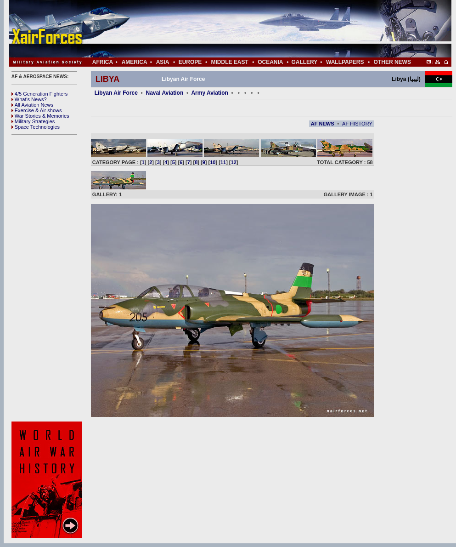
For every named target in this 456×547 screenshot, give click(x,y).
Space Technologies (35, 127)
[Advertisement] (257, 28)
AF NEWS (322, 123)
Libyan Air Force (116, 93)
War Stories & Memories (40, 116)
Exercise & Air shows (36, 110)
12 (233, 162)
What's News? (29, 99)
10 (212, 162)
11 (223, 162)
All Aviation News (32, 105)
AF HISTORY (357, 123)
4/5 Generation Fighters (40, 94)
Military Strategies (33, 121)
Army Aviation (209, 93)
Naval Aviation (164, 93)
